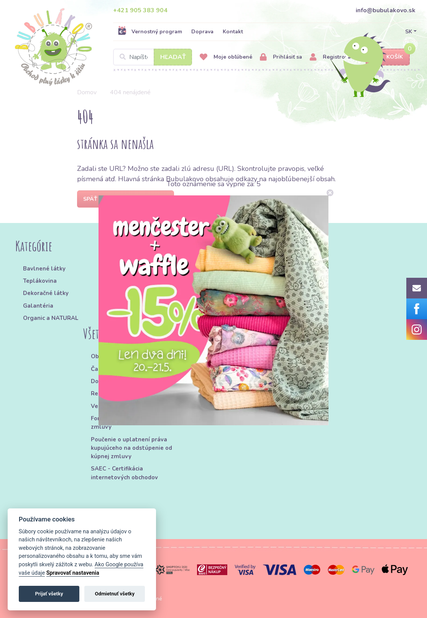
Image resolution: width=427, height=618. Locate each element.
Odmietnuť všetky (115, 594)
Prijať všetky (49, 594)
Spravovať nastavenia (72, 573)
